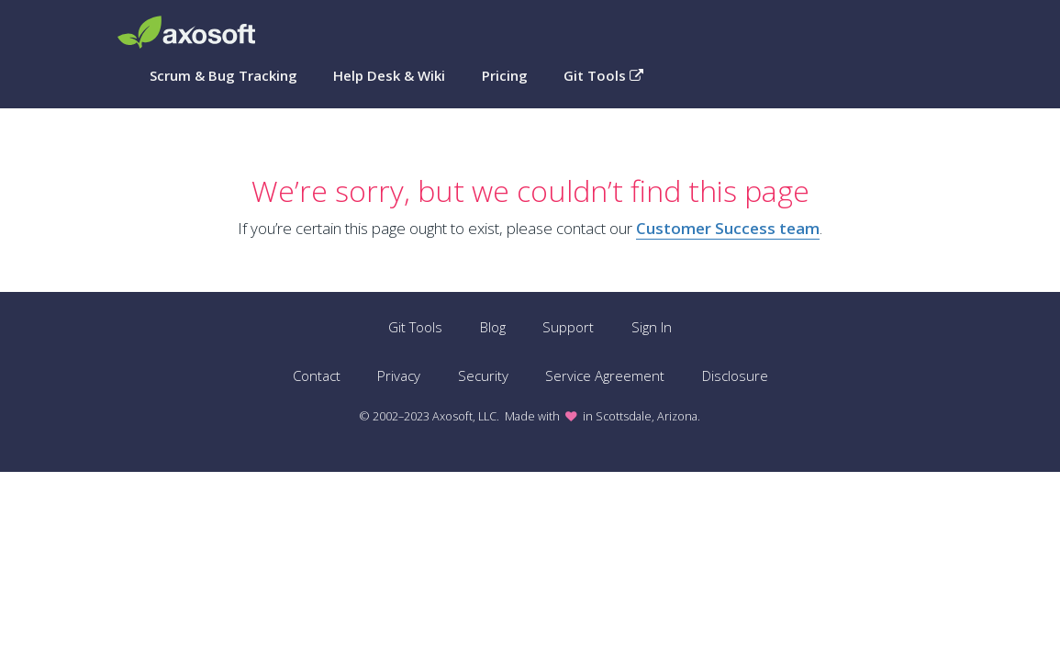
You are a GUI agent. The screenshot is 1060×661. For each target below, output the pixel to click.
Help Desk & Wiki (389, 75)
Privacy (398, 375)
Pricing (505, 75)
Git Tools (603, 75)
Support (568, 327)
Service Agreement (604, 375)
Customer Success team (728, 228)
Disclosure (735, 375)
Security (483, 375)
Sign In (651, 327)
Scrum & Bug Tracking (223, 75)
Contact (316, 375)
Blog (493, 327)
